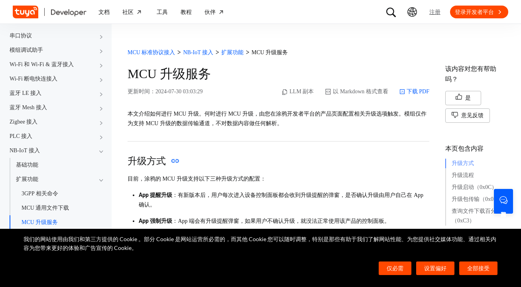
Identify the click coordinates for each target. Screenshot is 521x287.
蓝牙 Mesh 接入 (28, 107)
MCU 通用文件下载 (45, 208)
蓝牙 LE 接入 (25, 93)
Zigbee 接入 (23, 122)
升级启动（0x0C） (474, 187)
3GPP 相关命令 (40, 194)
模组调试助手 (26, 50)
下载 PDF (414, 91)
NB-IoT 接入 (25, 150)
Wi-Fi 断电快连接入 (33, 79)
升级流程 (463, 175)
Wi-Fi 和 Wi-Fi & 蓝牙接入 (42, 64)
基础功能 (27, 165)
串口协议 (21, 36)
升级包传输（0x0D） (477, 199)
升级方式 (463, 163)
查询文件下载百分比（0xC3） (477, 216)
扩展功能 (27, 179)
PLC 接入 (21, 136)
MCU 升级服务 (40, 222)
